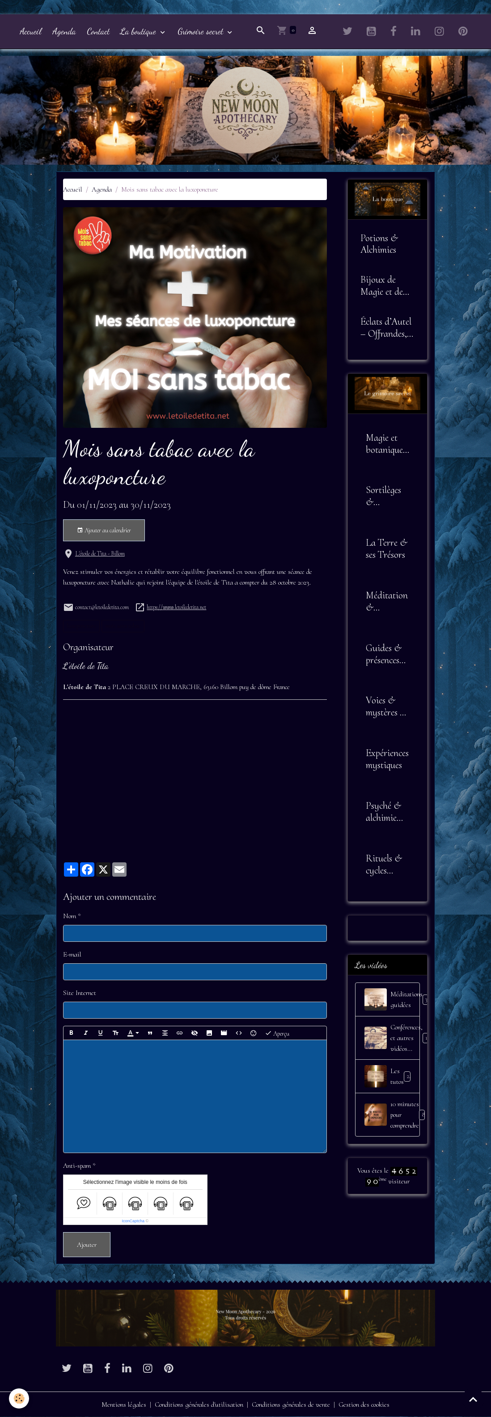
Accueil (31, 31)
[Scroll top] (473, 1399)
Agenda (64, 31)
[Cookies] (19, 1398)
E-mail (72, 954)
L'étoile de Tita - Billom (100, 553)
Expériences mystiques (387, 759)
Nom (69, 915)
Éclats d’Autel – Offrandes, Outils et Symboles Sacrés (385, 328)
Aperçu (277, 1032)
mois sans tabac (123, 626)
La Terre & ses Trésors (386, 548)
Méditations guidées (392, 999)
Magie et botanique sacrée (384, 444)
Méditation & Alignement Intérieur (387, 601)
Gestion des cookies (364, 1404)
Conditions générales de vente (291, 1404)
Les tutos (388, 1076)
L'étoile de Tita (86, 665)
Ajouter (87, 1244)
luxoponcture (81, 626)
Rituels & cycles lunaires (384, 865)
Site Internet (79, 992)
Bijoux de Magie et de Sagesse (381, 286)
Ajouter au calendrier (104, 531)
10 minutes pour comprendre (392, 1114)
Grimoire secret (201, 31)
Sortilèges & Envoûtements (386, 496)
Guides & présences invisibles (384, 654)
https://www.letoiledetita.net (176, 607)
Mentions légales (124, 1404)
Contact (98, 31)
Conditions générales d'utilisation (199, 1404)
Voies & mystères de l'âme (387, 706)
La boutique (139, 31)
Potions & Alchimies (379, 244)
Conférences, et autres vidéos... (392, 1038)
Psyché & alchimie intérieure (384, 812)
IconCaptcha (133, 1221)
